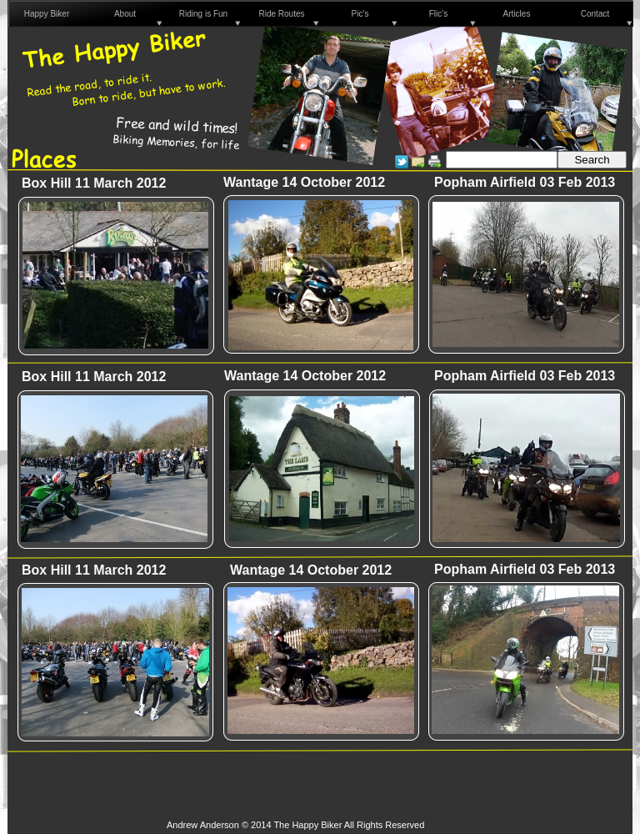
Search (591, 159)
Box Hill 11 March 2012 (94, 183)
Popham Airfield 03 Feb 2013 (524, 182)
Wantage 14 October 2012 (311, 570)
